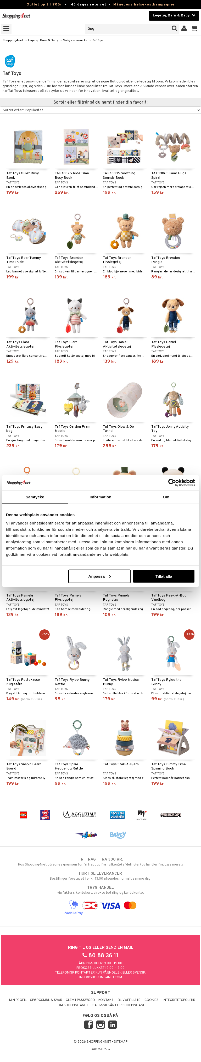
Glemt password (80, 1000)
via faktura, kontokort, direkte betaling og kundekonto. (100, 890)
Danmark (100, 1049)
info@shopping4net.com (100, 977)
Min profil (18, 1000)
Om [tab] (166, 497)
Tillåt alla (163, 576)
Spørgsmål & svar (46, 1000)
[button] (194, 29)
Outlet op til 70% (43, 4)
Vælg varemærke (75, 40)
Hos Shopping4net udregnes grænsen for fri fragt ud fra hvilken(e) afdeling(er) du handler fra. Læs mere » (100, 862)
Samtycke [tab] (35, 497)
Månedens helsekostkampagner (144, 4)
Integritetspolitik (179, 1000)
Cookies (151, 1000)
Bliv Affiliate (129, 1000)
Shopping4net (13, 40)
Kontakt (106, 1000)
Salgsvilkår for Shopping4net (119, 1005)
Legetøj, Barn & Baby (43, 40)
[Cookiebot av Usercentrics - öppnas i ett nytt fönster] (172, 483)
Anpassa (99, 576)
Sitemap (120, 1042)
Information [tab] (100, 497)
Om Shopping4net (73, 1005)
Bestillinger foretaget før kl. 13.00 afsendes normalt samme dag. (100, 876)
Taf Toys (97, 40)
